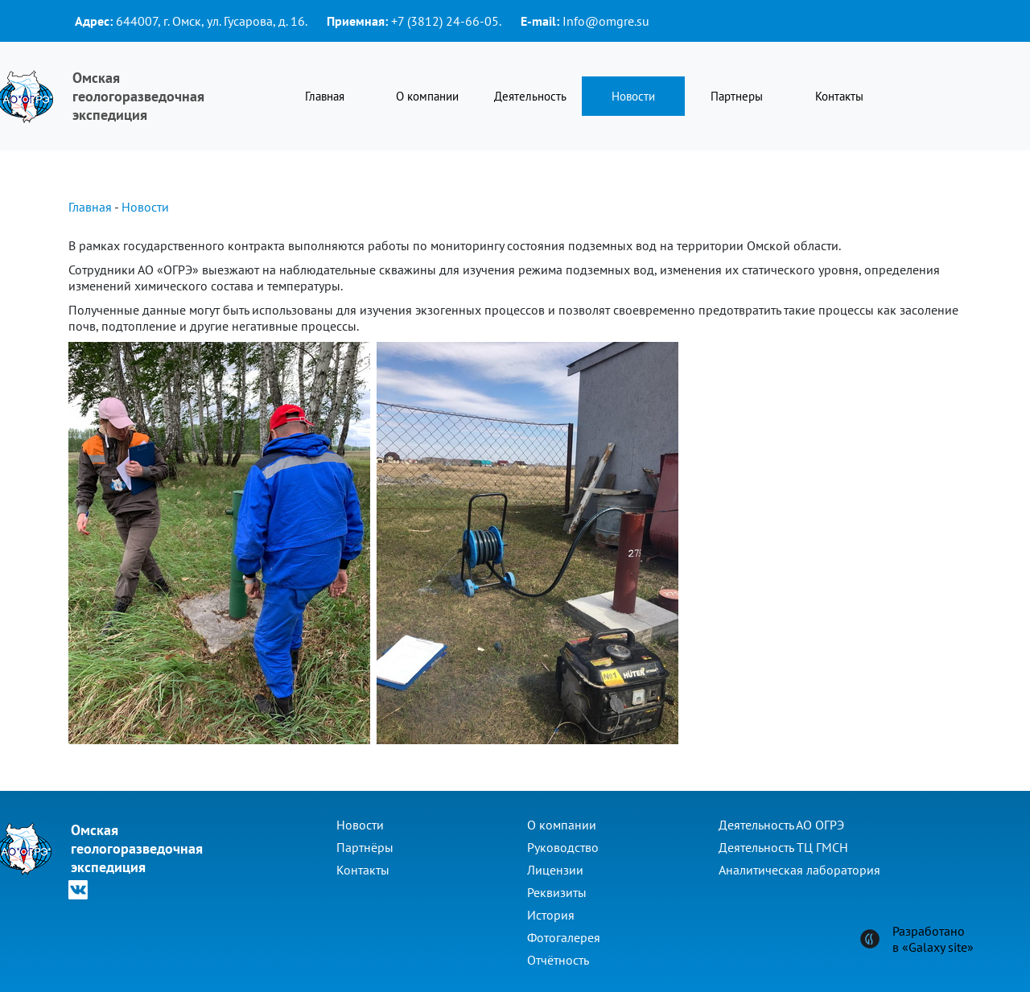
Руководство (563, 847)
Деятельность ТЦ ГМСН (783, 847)
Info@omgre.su (605, 21)
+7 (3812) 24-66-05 (445, 21)
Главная (324, 96)
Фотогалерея (563, 937)
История (551, 915)
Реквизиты (557, 892)
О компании (427, 96)
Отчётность (558, 960)
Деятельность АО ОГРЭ (781, 825)
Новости (633, 96)
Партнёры (364, 847)
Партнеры (737, 96)
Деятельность (530, 96)
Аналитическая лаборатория (799, 870)
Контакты (839, 96)
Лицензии (555, 870)
